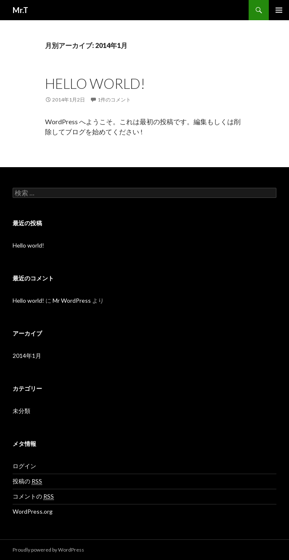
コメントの (33, 496)
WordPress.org (33, 511)
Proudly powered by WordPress (48, 550)
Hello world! (95, 83)
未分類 (21, 410)
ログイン (24, 465)
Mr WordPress (72, 300)
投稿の (27, 481)
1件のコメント (114, 99)
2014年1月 (27, 355)
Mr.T (20, 10)
